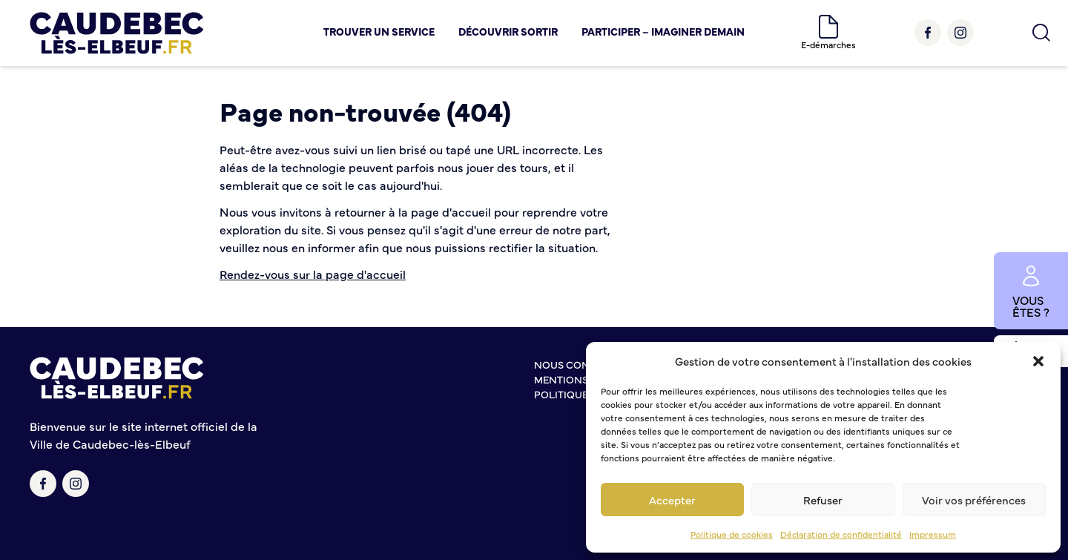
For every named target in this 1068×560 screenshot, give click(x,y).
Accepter (672, 499)
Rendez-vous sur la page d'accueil (313, 274)
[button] (1038, 361)
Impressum (932, 534)
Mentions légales (584, 379)
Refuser (823, 499)
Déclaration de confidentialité (841, 534)
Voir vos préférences (974, 499)
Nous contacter (580, 364)
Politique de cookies (731, 534)
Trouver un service (379, 31)
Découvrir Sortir (508, 31)
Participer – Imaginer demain (663, 31)
